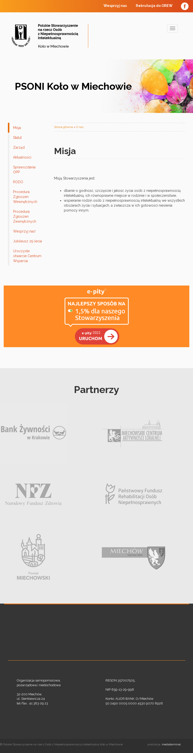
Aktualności (22, 157)
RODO (18, 182)
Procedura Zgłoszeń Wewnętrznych (25, 197)
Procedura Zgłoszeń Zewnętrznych (24, 216)
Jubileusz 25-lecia (27, 241)
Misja (17, 128)
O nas (80, 127)
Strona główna (63, 127)
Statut (17, 138)
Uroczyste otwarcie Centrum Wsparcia (27, 256)
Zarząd (19, 147)
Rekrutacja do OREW (154, 6)
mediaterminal (171, 744)
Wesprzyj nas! (24, 231)
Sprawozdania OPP (24, 169)
